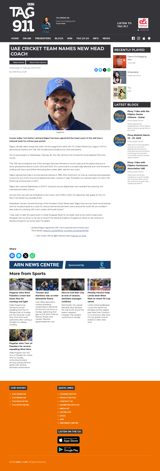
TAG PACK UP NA (20, 401)
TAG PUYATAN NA (20, 405)
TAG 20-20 (82, 38)
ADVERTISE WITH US (69, 405)
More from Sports (38, 62)
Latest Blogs (126, 104)
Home (15, 38)
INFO (96, 38)
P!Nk (129, 91)
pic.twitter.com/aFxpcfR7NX (76, 231)
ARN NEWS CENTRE (69, 423)
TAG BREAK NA (19, 398)
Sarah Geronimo (134, 75)
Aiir (26, 462)
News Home (18, 62)
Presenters (43, 38)
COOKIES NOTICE (68, 394)
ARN (62, 419)
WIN (69, 38)
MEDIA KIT (65, 408)
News (106, 38)
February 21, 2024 (78, 236)
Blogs (59, 38)
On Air (27, 38)
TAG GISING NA (19, 394)
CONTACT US (66, 401)
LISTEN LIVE (65, 412)
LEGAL (63, 416)
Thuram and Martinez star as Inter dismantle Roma (47, 289)
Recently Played (129, 50)
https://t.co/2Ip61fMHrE (53, 231)
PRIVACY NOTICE (68, 398)
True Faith (132, 63)
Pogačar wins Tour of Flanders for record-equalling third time (20, 340)
